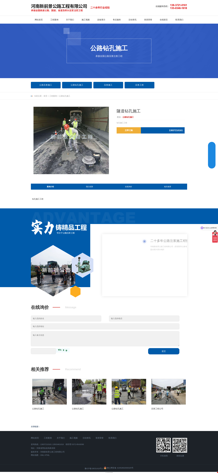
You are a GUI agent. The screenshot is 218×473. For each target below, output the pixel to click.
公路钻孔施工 (77, 85)
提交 (164, 355)
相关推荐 (167, 188)
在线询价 (128, 188)
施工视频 (86, 20)
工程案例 (54, 20)
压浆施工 (108, 85)
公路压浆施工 (45, 85)
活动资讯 (132, 20)
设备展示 (101, 20)
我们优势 (89, 188)
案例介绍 (50, 188)
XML (42, 459)
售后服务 (117, 20)
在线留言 (164, 20)
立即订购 (129, 130)
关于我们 (70, 20)
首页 (45, 96)
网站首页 (39, 20)
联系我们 (179, 20)
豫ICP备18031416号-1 (94, 472)
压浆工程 (139, 85)
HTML (47, 459)
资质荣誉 (148, 20)
